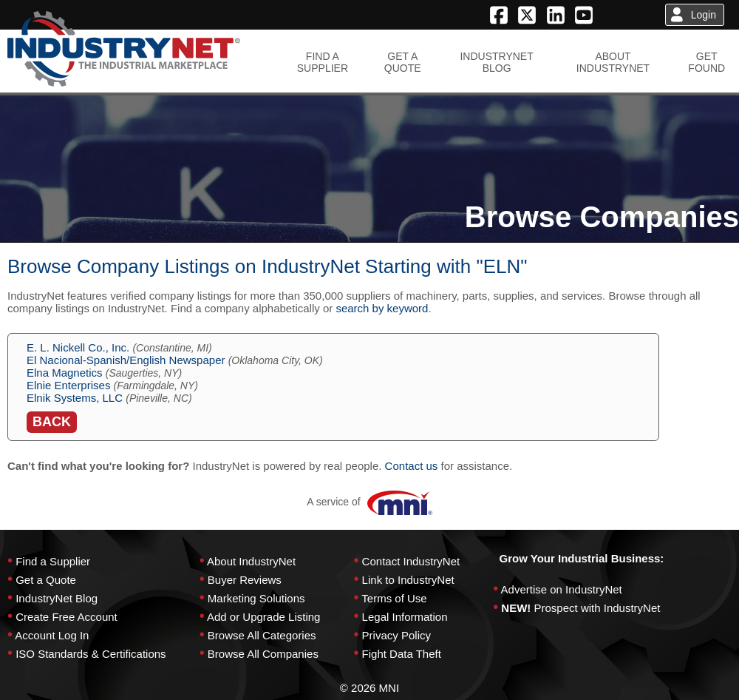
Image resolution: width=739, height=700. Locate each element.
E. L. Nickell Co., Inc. (78, 347)
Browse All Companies (263, 653)
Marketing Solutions (256, 598)
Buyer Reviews (245, 579)
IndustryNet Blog (57, 598)
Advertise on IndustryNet (561, 589)
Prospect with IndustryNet (597, 608)
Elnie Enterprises (68, 385)
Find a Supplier (53, 561)
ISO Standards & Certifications (91, 653)
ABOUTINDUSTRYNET (613, 62)
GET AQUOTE (402, 62)
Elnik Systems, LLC (75, 397)
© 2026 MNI (369, 688)
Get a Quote (46, 579)
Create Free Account (67, 616)
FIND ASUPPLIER (322, 62)
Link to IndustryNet (408, 579)
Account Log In (52, 635)
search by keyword (382, 308)
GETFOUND (706, 62)
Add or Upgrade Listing (263, 616)
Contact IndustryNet (411, 561)
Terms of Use (393, 598)
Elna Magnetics (65, 372)
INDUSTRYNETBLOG (496, 62)
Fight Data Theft (401, 653)
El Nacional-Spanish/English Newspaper (126, 360)
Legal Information (405, 616)
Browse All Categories (262, 635)
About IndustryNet (251, 561)
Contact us (411, 466)
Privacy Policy (396, 635)
